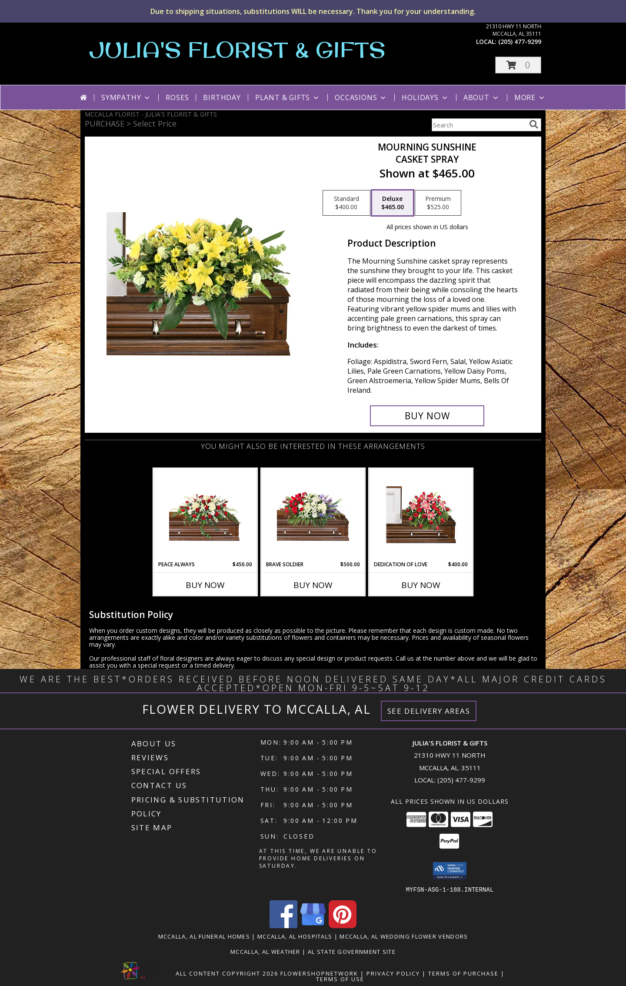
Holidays (425, 97)
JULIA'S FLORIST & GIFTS (237, 49)
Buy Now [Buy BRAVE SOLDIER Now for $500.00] (313, 585)
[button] (518, 65)
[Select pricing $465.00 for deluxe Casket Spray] (392, 203)
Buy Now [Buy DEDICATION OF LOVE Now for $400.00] (420, 585)
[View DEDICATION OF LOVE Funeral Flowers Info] (421, 514)
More (530, 97)
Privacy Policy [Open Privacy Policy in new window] (393, 973)
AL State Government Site (352, 951)
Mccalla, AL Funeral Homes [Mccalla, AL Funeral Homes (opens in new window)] (204, 936)
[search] (534, 124)
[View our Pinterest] (342, 925)
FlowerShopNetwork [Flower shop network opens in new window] (319, 973)
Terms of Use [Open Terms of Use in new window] (340, 979)
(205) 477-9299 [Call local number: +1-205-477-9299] (519, 41)
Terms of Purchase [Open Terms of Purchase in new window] (463, 973)
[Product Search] (478, 125)
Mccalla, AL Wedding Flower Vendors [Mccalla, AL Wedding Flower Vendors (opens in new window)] (404, 936)
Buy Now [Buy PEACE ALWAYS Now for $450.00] (205, 585)
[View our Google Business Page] (313, 925)
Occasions (361, 97)
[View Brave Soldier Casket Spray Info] (313, 514)
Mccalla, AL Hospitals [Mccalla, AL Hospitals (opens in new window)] (294, 936)
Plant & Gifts (287, 97)
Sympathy (126, 97)
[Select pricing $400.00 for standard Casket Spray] (346, 203)
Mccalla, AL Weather (265, 951)
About (481, 97)
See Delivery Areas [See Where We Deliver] (428, 711)
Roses (177, 97)
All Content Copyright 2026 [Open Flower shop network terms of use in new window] (227, 973)
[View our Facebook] (283, 925)
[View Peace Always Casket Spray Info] (205, 514)
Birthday (221, 97)
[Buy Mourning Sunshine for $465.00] (427, 415)
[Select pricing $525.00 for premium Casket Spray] (438, 203)
